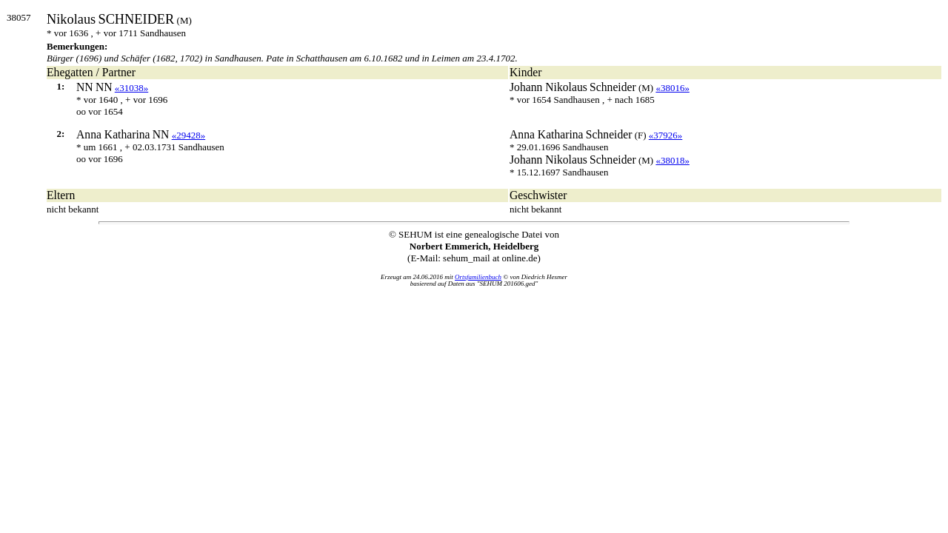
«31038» (132, 87)
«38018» (672, 160)
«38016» (672, 87)
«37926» (666, 135)
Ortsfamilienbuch (478, 277)
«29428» (189, 135)
